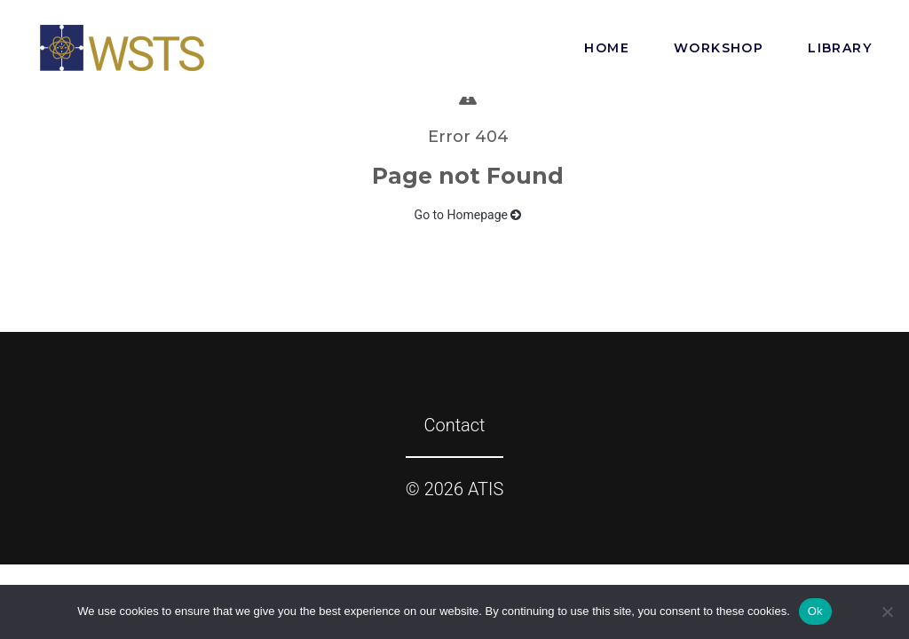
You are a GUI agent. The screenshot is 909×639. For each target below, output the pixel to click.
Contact (454, 425)
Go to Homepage (468, 215)
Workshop (718, 48)
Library (840, 48)
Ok (815, 611)
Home (606, 48)
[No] (887, 611)
